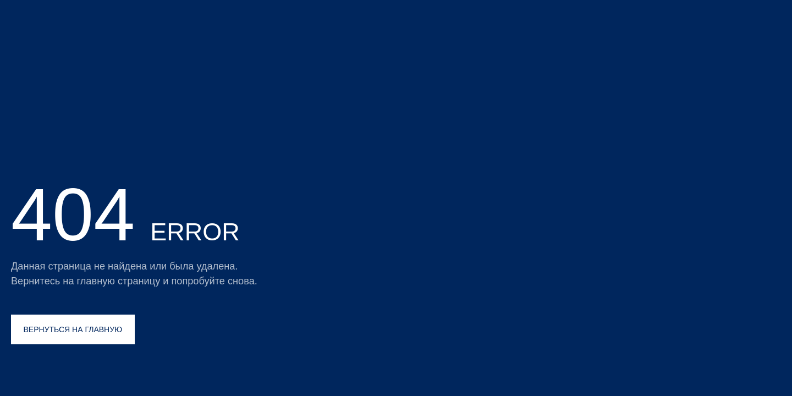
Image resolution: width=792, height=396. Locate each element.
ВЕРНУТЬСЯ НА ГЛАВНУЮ (73, 329)
